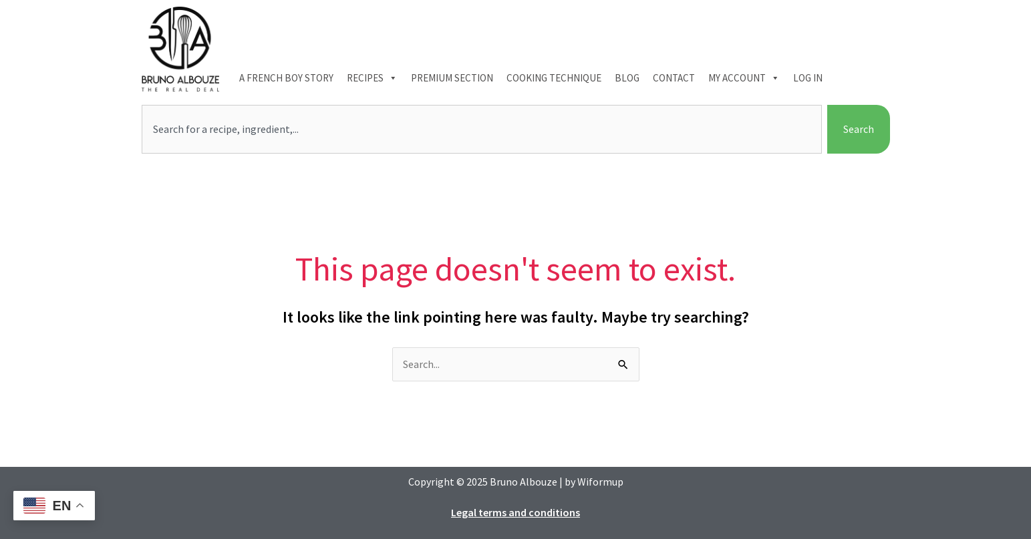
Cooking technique (553, 77)
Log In (808, 77)
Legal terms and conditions (515, 512)
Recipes (372, 78)
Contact (674, 77)
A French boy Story (286, 77)
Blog (627, 77)
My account (744, 78)
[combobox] (482, 129)
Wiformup (600, 481)
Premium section (452, 77)
